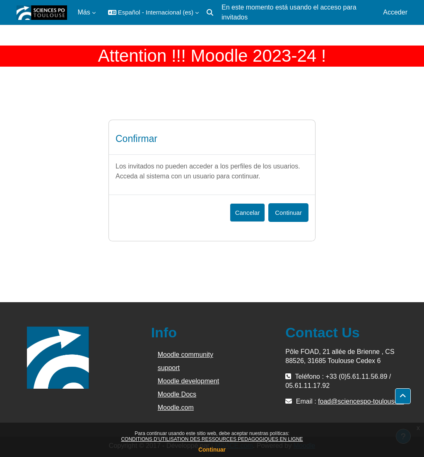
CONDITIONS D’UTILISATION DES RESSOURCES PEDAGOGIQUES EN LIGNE (212, 439)
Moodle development (188, 381)
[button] (153, 12)
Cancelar (247, 212)
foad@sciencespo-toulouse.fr (361, 401)
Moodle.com (176, 407)
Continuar (212, 449)
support (169, 367)
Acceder (395, 12)
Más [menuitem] (84, 12)
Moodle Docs (177, 394)
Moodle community (185, 354)
